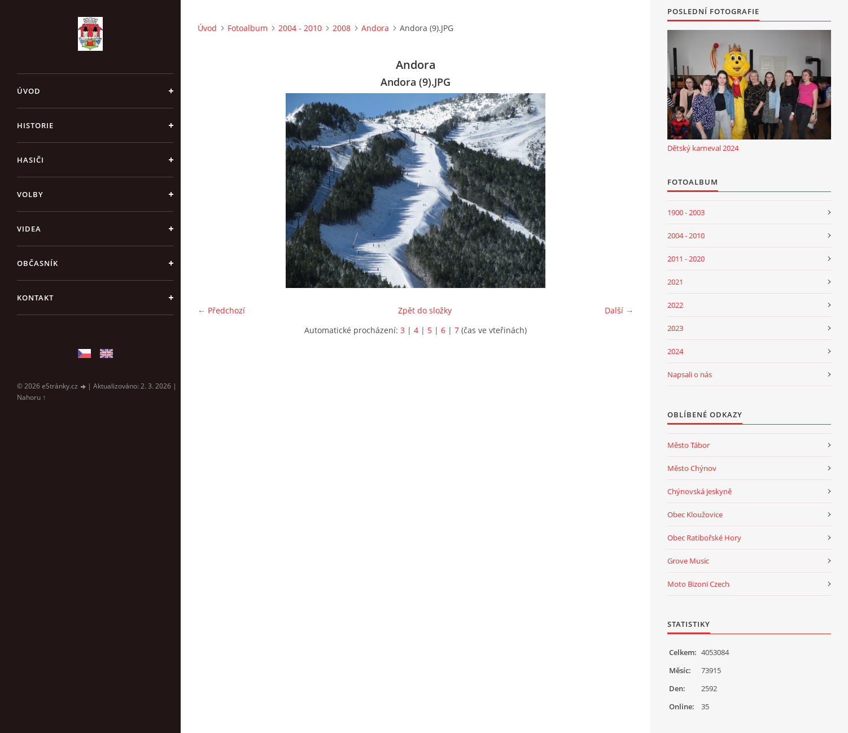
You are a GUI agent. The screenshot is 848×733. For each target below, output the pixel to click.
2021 (675, 282)
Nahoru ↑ (31, 397)
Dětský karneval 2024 (702, 148)
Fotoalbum (248, 28)
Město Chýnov (691, 468)
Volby (30, 194)
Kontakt (35, 298)
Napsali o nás (689, 374)
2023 (675, 328)
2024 (675, 351)
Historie (35, 125)
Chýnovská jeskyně (699, 491)
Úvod (29, 91)
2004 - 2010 (300, 28)
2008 (342, 28)
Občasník (37, 263)
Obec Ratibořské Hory (704, 538)
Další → (619, 310)
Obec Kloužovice (695, 514)
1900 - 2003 (686, 212)
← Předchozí (221, 310)
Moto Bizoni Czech (698, 584)
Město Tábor (688, 445)
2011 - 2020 (686, 259)
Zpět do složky (425, 310)
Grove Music (688, 561)
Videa (29, 229)
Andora (375, 28)
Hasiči (30, 160)
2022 (675, 305)
